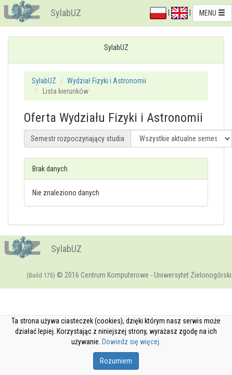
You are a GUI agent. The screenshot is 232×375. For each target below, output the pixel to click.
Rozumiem (116, 361)
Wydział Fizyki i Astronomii (106, 81)
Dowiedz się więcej (130, 342)
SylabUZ (65, 12)
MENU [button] (212, 13)
